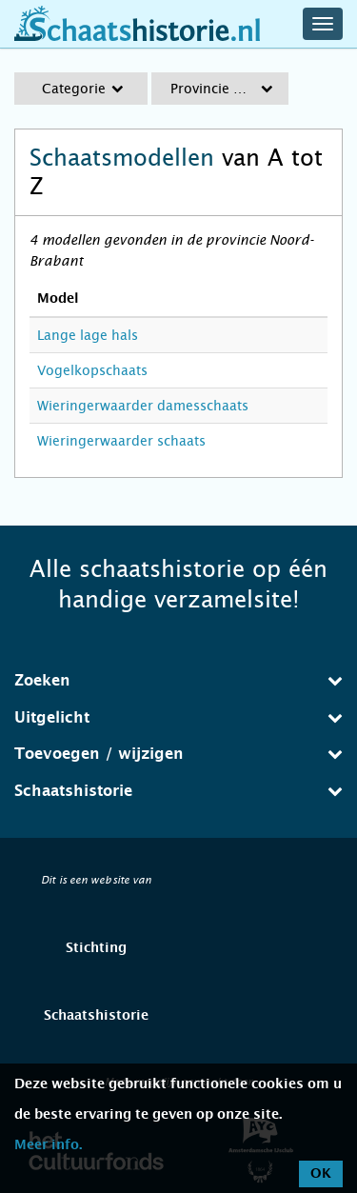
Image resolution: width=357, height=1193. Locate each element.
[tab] (178, 680)
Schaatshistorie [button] (178, 791)
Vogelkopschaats (92, 370)
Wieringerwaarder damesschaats (142, 405)
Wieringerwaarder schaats (121, 440)
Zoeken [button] (178, 680)
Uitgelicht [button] (178, 717)
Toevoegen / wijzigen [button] (178, 754)
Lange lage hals (87, 335)
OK (320, 1174)
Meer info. (48, 1145)
